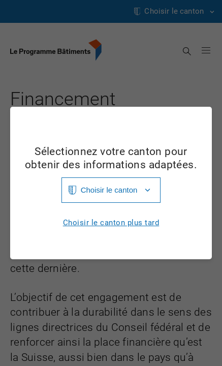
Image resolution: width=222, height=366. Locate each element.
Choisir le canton (109, 190)
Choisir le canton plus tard (111, 223)
